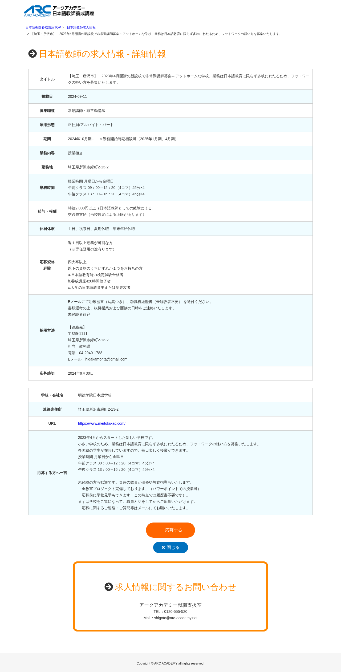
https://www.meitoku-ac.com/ (101, 423)
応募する (173, 530)
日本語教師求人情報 (81, 27)
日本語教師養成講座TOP (43, 27)
